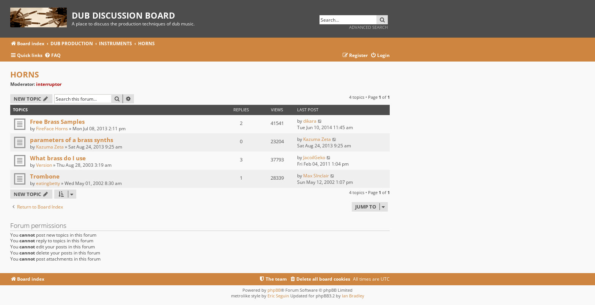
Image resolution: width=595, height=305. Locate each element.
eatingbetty (48, 183)
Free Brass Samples (57, 121)
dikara (309, 121)
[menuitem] (52, 56)
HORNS (24, 74)
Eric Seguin (278, 296)
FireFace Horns (52, 128)
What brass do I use (58, 158)
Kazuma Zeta (50, 147)
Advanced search (368, 27)
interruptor (48, 84)
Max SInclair (316, 175)
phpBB (274, 290)
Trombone (45, 176)
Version (44, 165)
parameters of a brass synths (71, 140)
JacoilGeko (314, 157)
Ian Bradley (353, 296)
